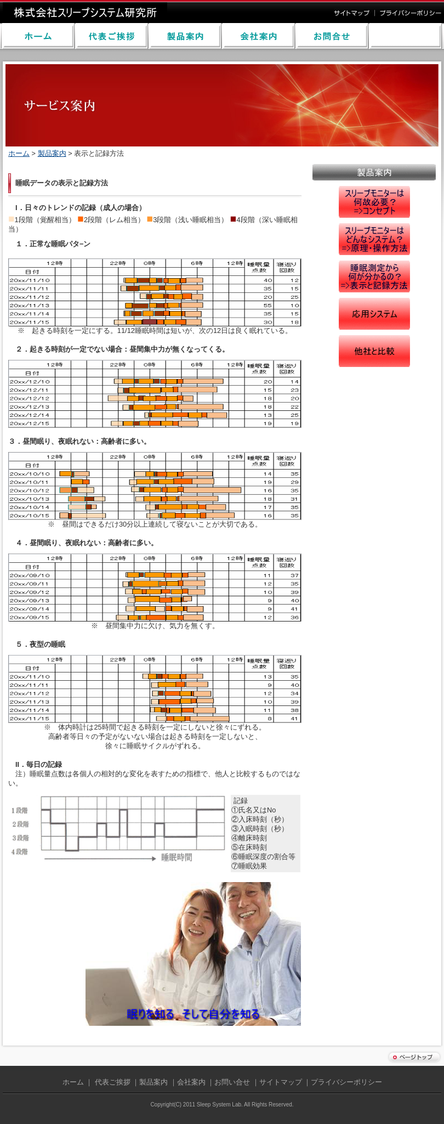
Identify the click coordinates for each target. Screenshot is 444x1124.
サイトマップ (280, 1082)
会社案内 (191, 1082)
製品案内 (52, 153)
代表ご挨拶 (112, 1082)
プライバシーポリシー (346, 1082)
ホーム (19, 153)
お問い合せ (232, 1082)
